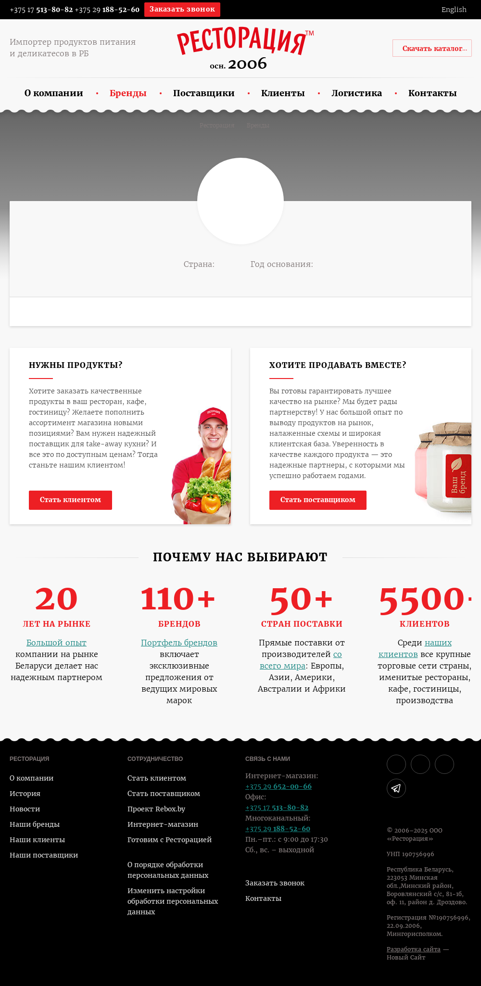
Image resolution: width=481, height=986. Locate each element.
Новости (25, 809)
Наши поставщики (44, 855)
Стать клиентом (70, 499)
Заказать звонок (182, 9)
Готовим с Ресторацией (169, 839)
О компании (31, 778)
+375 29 (107, 9)
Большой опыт (56, 643)
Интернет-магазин (162, 824)
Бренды (258, 125)
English (454, 9)
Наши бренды (35, 824)
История (25, 793)
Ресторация (217, 125)
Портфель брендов (179, 643)
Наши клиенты (37, 839)
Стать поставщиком (317, 499)
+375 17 (35, 9)
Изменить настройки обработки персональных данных (172, 901)
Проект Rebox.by (156, 809)
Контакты (263, 898)
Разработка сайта (414, 949)
